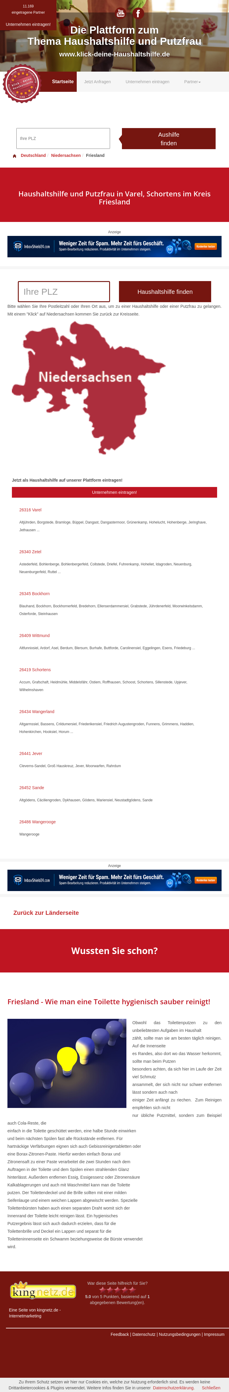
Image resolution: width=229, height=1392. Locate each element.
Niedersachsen (66, 155)
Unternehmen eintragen (147, 81)
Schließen (211, 1387)
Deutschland (29, 155)
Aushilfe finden (168, 138)
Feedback (120, 1334)
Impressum (214, 1334)
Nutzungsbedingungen (179, 1334)
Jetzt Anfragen (97, 81)
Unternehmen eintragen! (114, 492)
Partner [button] (192, 81)
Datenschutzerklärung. (174, 1387)
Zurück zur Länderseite (46, 912)
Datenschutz (144, 1334)
